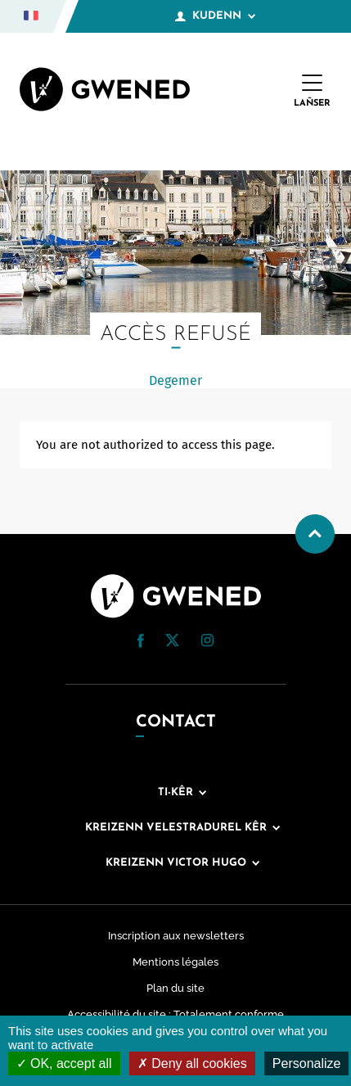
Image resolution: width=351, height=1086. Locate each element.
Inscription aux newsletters (176, 936)
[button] (140, 641)
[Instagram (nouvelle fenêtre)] (207, 642)
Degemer (175, 380)
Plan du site (175, 988)
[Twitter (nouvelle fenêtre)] (172, 642)
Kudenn (215, 16)
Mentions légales (175, 962)
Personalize (306, 1063)
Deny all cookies (192, 1063)
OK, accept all (64, 1063)
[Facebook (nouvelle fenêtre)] (141, 643)
